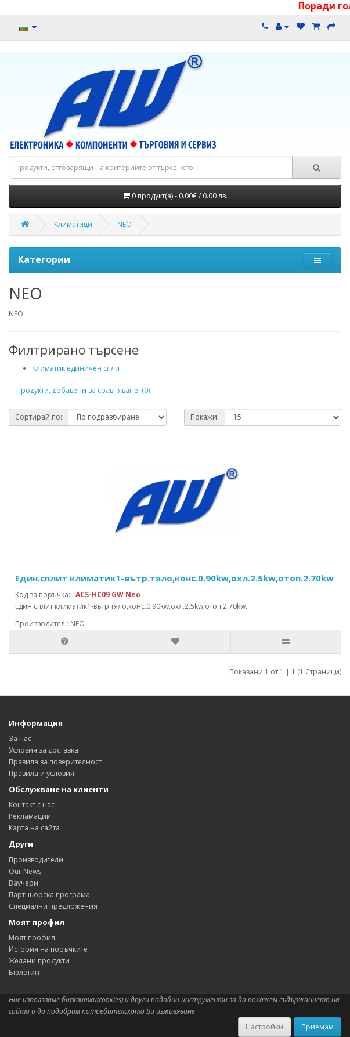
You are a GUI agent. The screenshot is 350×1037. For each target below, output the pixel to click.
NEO (124, 224)
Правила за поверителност (55, 762)
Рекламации (30, 816)
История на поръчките (48, 949)
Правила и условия (41, 773)
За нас (20, 738)
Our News (25, 871)
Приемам (317, 1027)
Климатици (73, 224)
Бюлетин (24, 972)
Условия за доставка (43, 750)
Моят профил (32, 937)
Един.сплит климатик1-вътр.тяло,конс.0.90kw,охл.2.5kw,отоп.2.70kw (174, 578)
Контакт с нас (32, 805)
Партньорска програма (49, 894)
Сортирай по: (38, 417)
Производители (36, 860)
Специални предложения (53, 906)
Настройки (264, 1027)
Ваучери (23, 883)
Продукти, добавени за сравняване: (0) (83, 390)
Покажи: (204, 417)
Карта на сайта (34, 828)
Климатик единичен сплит (77, 368)
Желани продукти (39, 961)
